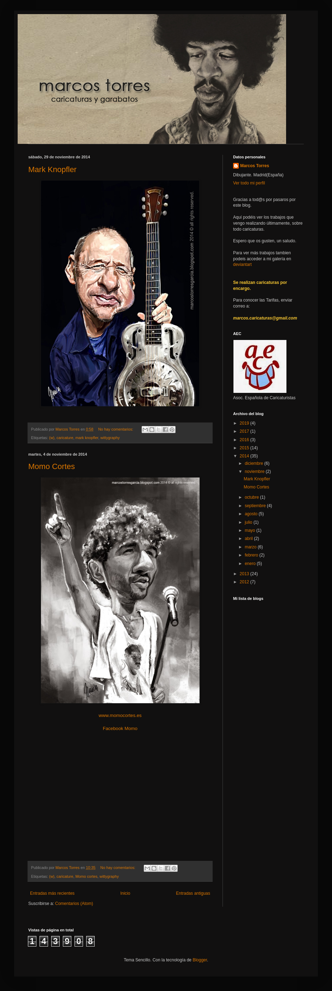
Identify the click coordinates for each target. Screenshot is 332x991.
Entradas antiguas (193, 893)
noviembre (255, 471)
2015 (245, 447)
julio (249, 522)
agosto (252, 513)
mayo (250, 530)
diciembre (254, 463)
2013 (245, 573)
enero (251, 563)
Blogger (199, 959)
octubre (252, 497)
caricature (65, 438)
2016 (245, 439)
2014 (245, 456)
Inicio (125, 893)
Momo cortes (86, 876)
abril (249, 538)
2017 (245, 431)
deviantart (242, 264)
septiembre (256, 505)
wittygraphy (110, 438)
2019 (245, 423)
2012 (245, 581)
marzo (251, 547)
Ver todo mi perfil (249, 183)
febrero (252, 555)
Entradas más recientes (52, 893)
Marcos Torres (254, 165)
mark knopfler (86, 438)
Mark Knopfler (52, 169)
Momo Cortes (51, 466)
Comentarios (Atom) (74, 903)
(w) (51, 438)
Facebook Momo (120, 728)
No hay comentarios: (116, 429)
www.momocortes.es (120, 715)
